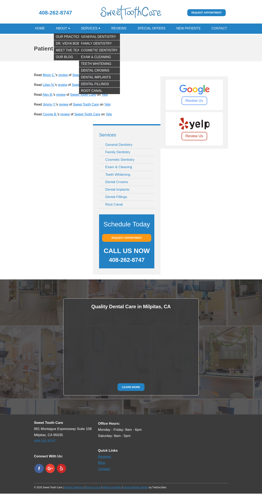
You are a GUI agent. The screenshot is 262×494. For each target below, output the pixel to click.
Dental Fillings (116, 197)
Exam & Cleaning (118, 167)
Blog (101, 463)
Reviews (118, 28)
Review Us (194, 101)
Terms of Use (93, 487)
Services (89, 28)
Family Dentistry (117, 152)
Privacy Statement (74, 487)
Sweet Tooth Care (85, 75)
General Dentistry (118, 145)
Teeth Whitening (117, 175)
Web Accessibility (112, 487)
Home (40, 28)
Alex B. (48, 95)
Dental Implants (117, 190)
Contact (219, 28)
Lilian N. (49, 85)
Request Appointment (206, 12)
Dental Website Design (135, 487)
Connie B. (50, 114)
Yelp (107, 75)
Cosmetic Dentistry (119, 160)
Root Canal (114, 205)
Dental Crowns (116, 182)
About (61, 28)
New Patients (188, 28)
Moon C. (49, 75)
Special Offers (151, 28)
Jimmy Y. (49, 105)
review (63, 75)
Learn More (131, 387)
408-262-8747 (55, 13)
